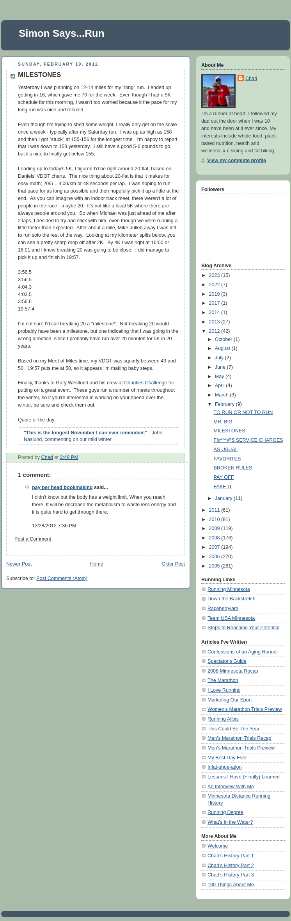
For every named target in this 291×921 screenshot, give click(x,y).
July (220, 358)
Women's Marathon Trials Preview (245, 709)
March (222, 395)
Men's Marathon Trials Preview (241, 748)
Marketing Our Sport (230, 700)
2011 (215, 510)
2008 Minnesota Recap (233, 671)
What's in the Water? (230, 822)
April (220, 385)
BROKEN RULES (233, 468)
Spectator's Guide (227, 661)
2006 (215, 556)
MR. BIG (223, 422)
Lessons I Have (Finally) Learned (244, 777)
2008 (215, 538)
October (224, 339)
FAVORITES (227, 459)
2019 (215, 294)
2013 (215, 322)
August (223, 348)
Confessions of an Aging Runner (243, 652)
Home (96, 564)
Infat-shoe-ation (225, 767)
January (224, 498)
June (221, 367)
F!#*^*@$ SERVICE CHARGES (248, 440)
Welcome (218, 846)
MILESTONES (229, 431)
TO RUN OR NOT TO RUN (243, 412)
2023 (215, 275)
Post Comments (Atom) (61, 578)
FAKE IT (223, 486)
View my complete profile (236, 160)
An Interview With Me (231, 786)
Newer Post (19, 564)
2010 (215, 519)
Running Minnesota (229, 589)
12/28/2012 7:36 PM (54, 525)
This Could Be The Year (233, 729)
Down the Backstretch (232, 599)
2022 (215, 284)
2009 (215, 528)
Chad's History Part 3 (231, 875)
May (220, 376)
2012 (215, 331)
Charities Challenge (145, 383)
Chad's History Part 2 (231, 865)
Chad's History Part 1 (231, 856)
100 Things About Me (231, 884)
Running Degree (225, 812)
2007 (215, 547)
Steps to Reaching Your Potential (243, 627)
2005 (215, 566)
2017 (215, 303)
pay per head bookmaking (62, 487)
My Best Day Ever (227, 757)
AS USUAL (226, 449)
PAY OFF (224, 477)
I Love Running (224, 690)
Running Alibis (223, 719)
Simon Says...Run (62, 33)
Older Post (173, 564)
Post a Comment (32, 539)
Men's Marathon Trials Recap (239, 738)
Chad (251, 78)
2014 (215, 312)
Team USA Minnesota (231, 618)
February (225, 404)
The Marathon (223, 680)
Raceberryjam (223, 608)
